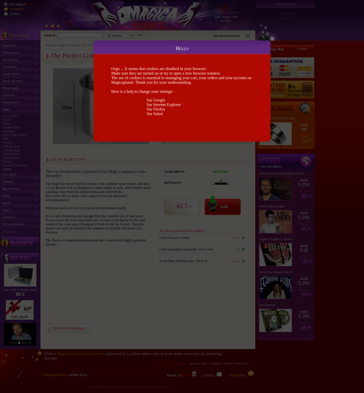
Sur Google (156, 100)
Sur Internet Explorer (164, 104)
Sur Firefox (156, 109)
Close (272, 38)
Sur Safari (155, 114)
